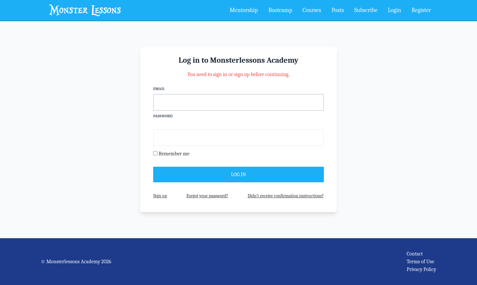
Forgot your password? (207, 196)
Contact (415, 254)
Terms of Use (420, 262)
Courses (312, 10)
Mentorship (244, 10)
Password (163, 116)
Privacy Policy (421, 269)
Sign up (160, 196)
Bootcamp (280, 10)
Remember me (174, 154)
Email (159, 88)
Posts (338, 10)
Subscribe (365, 10)
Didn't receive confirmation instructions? (285, 196)
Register (421, 10)
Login (394, 10)
